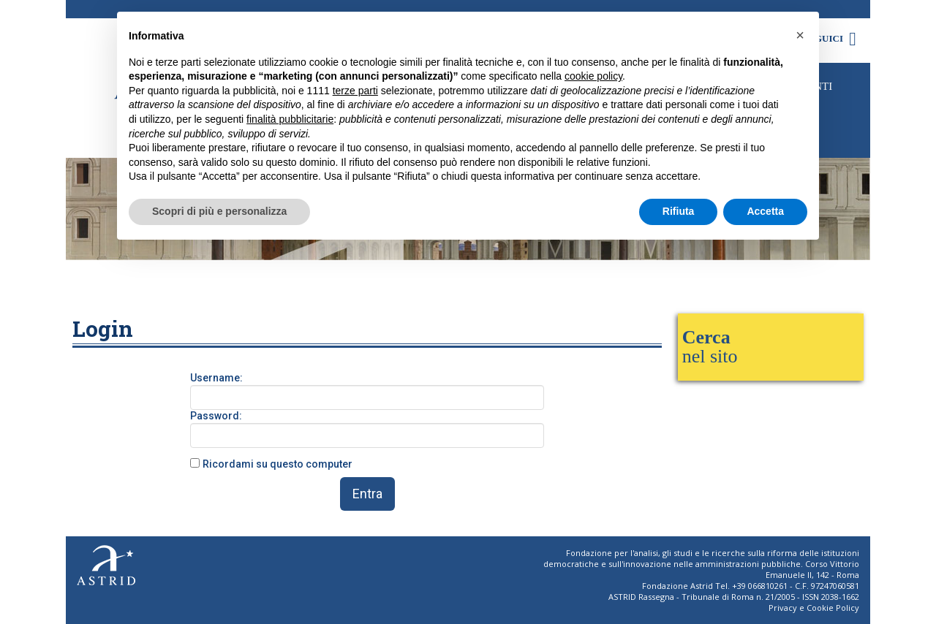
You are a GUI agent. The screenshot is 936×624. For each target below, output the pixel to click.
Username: (216, 378)
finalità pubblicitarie (289, 119)
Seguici (832, 38)
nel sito (710, 347)
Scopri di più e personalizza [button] (219, 211)
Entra (367, 493)
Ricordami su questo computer (277, 464)
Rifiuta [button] (679, 211)
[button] (800, 35)
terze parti (355, 90)
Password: (216, 416)
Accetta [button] (765, 211)
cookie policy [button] (593, 76)
